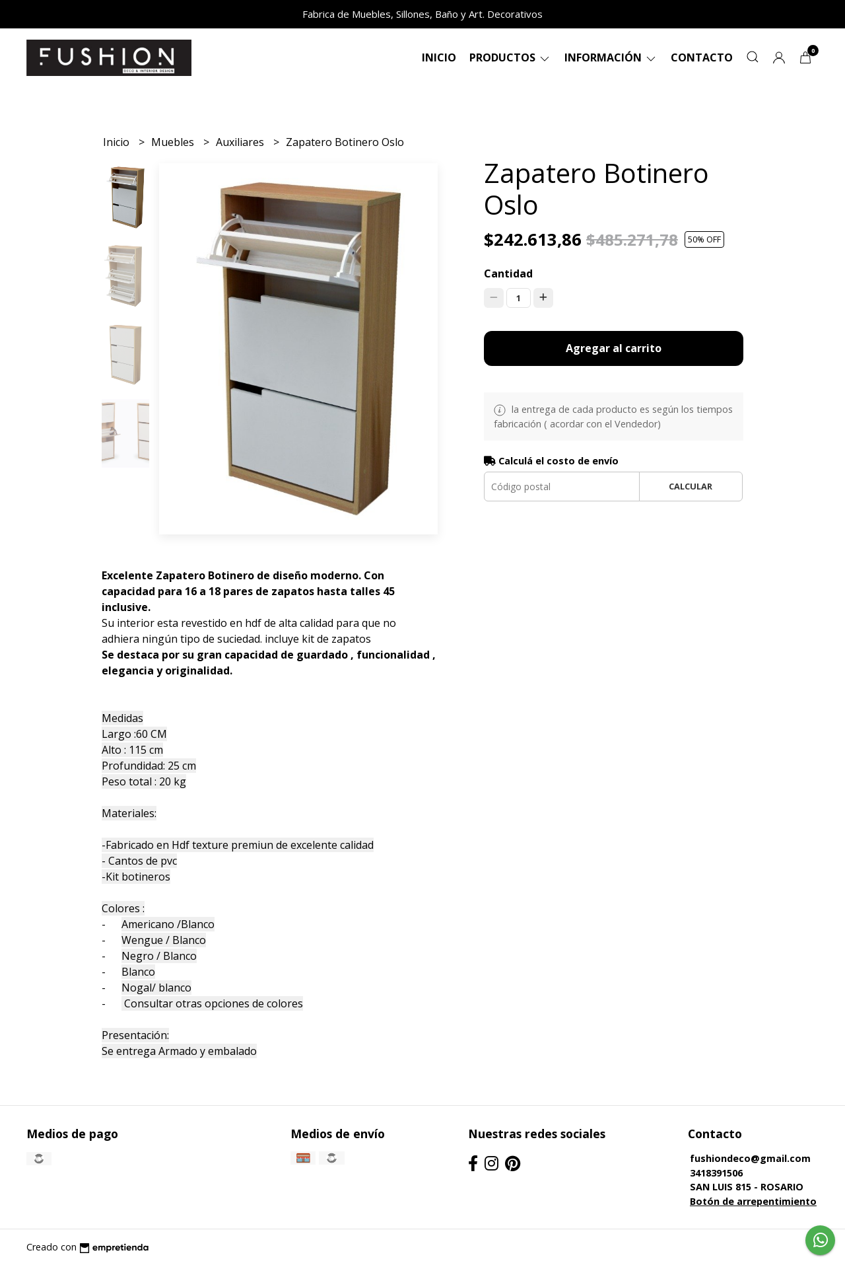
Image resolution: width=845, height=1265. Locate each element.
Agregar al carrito (613, 348)
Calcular (690, 486)
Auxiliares (241, 142)
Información (611, 57)
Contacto (702, 57)
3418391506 (716, 1173)
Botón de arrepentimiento (753, 1201)
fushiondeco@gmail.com (750, 1158)
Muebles (174, 142)
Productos (510, 57)
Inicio (439, 57)
